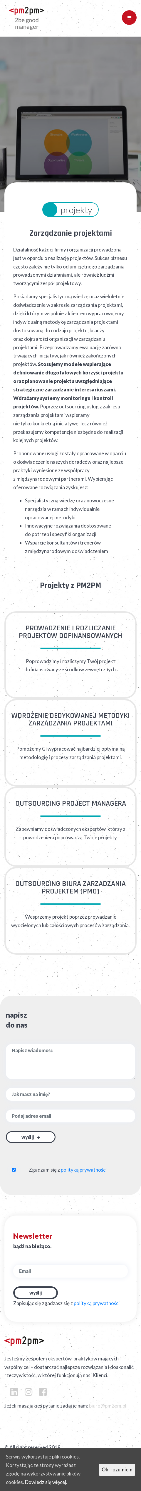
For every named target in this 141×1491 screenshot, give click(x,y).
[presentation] (40, 1154)
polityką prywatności (84, 1170)
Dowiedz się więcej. (46, 1482)
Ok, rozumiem (117, 1469)
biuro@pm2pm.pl (107, 1406)
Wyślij (27, 1137)
